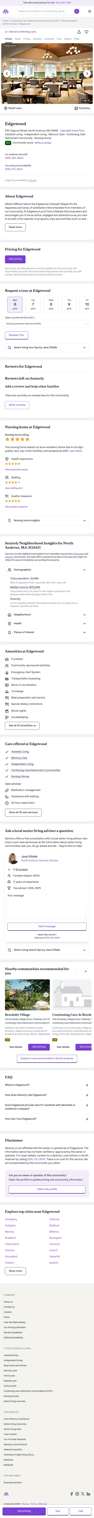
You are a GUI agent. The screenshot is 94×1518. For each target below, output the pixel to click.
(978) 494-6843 (14, 158)
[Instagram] (77, 1489)
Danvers (10, 1246)
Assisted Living (20, 752)
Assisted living (11, 1351)
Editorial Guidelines (13, 1333)
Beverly (9, 1227)
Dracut (53, 1246)
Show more (15, 1267)
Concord (54, 1240)
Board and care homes (15, 1361)
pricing (27, 39)
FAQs (76, 39)
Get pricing (15, 259)
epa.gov (9, 557)
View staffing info (13, 488)
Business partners (13, 1478)
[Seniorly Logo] (5, 11)
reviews (37, 39)
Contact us (9, 1303)
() (21, 869)
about (18, 39)
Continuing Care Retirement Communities (35, 770)
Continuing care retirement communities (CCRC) (28, 1387)
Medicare (8, 1456)
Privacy (25, 1500)
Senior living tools (12, 1425)
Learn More (75, 451)
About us (8, 1298)
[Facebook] (71, 1489)
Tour (57, 1511)
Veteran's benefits (13, 1445)
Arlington (10, 1221)
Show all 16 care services (23, 812)
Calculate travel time (72, 131)
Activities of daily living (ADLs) (19, 1450)
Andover (54, 1215)
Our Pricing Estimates (15, 1323)
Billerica (54, 1227)
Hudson (9, 1258)
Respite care (10, 1377)
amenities (49, 39)
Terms (34, 1500)
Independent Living (22, 764)
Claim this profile (47, 1185)
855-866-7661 (63, 3)
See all (21, 32)
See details (15, 1043)
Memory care (10, 1366)
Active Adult (10, 1382)
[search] (77, 11)
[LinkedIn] (88, 1489)
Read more (15, 227)
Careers (8, 1308)
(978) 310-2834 (14, 169)
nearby (68, 39)
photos (8, 39)
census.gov (78, 554)
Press (6, 1313)
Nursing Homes (20, 776)
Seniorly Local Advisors (15, 1440)
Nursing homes (11, 1392)
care (59, 39)
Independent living (13, 1356)
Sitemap (42, 1500)
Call (80, 1511)
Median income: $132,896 (25, 587)
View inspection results (16, 470)
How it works (10, 1430)
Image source (10, 46)
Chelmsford (12, 1240)
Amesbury (11, 1215)
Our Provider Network (15, 1435)
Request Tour (16, 335)
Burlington (55, 1234)
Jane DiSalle (29, 856)
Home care (9, 1371)
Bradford (10, 1234)
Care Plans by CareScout (16, 1415)
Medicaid (8, 1461)
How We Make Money (15, 1318)
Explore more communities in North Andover (47, 1054)
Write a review (17, 405)
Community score (22, 143)
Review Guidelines (13, 1328)
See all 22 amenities (22, 726)
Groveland (11, 1252)
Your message (15, 896)
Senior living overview (15, 1397)
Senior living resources (15, 1420)
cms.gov (32, 180)
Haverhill (54, 1252)
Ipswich (53, 1258)
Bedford (54, 1221)
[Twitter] (83, 1489)
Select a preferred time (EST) (19, 318)
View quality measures (16, 507)
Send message (47, 926)
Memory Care (19, 758)
